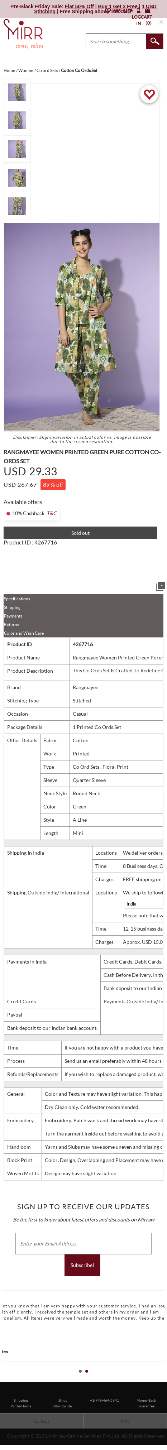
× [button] (161, 21)
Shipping (12, 607)
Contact (41, 1421)
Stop (163, 1379)
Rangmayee (85, 687)
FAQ (125, 1421)
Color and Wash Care (24, 633)
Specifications (17, 598)
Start (158, 1379)
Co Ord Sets (86, 767)
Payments (13, 616)
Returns (11, 624)
